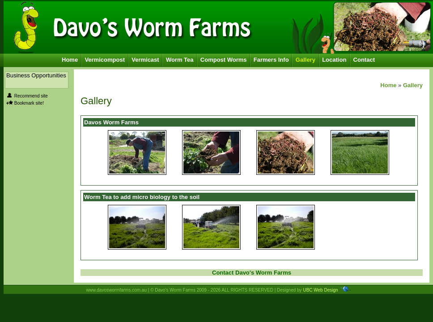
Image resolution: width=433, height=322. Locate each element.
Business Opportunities (36, 75)
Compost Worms (223, 59)
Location (334, 59)
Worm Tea (180, 59)
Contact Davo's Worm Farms (251, 272)
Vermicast (145, 59)
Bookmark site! (29, 103)
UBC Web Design (320, 290)
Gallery (305, 59)
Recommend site (31, 95)
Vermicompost (105, 59)
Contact (364, 59)
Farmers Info (271, 59)
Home (70, 59)
